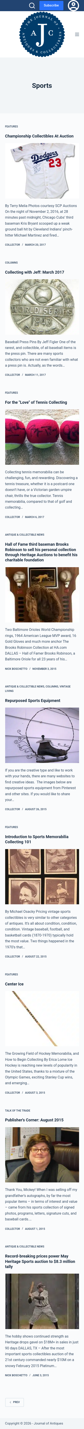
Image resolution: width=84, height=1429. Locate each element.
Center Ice (14, 984)
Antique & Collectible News (24, 534)
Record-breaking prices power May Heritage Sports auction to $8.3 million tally (40, 1261)
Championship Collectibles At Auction (39, 136)
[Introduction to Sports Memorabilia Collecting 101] (42, 877)
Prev (14, 1402)
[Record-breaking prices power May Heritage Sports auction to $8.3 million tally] (42, 1301)
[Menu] (77, 34)
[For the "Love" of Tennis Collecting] (42, 437)
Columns (11, 262)
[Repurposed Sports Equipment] (42, 735)
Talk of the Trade (17, 1110)
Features (11, 126)
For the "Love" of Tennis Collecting (36, 402)
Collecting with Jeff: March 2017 (34, 272)
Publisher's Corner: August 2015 (34, 1120)
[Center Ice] (42, 1018)
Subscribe (51, 5)
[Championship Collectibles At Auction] (42, 171)
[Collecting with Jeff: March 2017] (42, 307)
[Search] (32, 5)
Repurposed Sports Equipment (32, 700)
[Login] (73, 5)
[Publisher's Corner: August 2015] (42, 1155)
